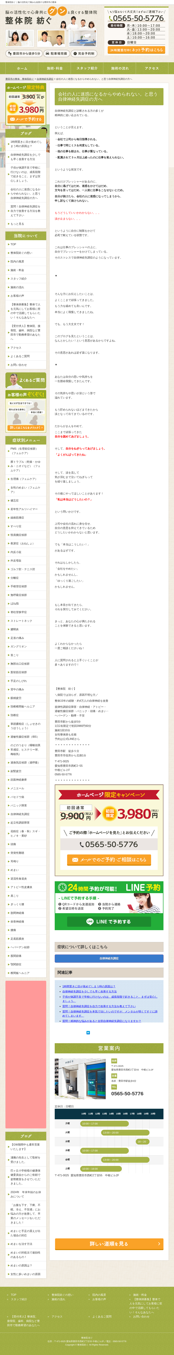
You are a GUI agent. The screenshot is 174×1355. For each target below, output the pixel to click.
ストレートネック (21, 620)
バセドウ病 (17, 797)
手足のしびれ (19, 680)
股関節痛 (16, 955)
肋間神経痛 (17, 912)
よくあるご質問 (20, 356)
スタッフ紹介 (19, 278)
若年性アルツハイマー (24, 509)
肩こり (15, 895)
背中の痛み (17, 689)
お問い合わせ (19, 364)
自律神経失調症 (45, 79)
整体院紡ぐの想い (21, 252)
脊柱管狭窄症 (19, 612)
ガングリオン (19, 646)
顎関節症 (16, 964)
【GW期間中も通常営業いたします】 (25, 1146)
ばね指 (15, 603)
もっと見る (17, 223)
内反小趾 (16, 552)
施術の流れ (17, 287)
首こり (15, 655)
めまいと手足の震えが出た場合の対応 (25, 1233)
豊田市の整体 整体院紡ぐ (19, 79)
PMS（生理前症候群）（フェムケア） (24, 451)
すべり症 (16, 526)
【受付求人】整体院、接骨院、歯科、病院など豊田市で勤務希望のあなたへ (25, 332)
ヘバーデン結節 (20, 947)
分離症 (15, 577)
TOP (13, 244)
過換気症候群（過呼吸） (25, 762)
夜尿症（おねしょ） (23, 543)
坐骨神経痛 (17, 921)
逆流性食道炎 (19, 878)
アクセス (16, 347)
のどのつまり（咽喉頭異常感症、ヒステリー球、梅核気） (25, 749)
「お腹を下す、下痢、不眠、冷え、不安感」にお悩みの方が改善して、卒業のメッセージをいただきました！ (25, 1214)
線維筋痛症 (17, 517)
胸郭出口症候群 (20, 663)
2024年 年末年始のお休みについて (26, 1194)
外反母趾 (16, 560)
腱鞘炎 (15, 629)
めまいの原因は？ (21, 1265)
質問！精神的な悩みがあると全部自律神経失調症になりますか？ (101, 1021)
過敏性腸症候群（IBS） (25, 736)
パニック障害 (19, 805)
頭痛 (13, 844)
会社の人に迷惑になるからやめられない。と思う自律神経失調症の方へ (25, 193)
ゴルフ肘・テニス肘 (23, 569)
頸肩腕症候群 (19, 534)
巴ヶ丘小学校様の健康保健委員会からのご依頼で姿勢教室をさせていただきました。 (25, 1177)
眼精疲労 (16, 698)
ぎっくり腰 (17, 904)
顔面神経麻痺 (19, 779)
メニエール (17, 788)
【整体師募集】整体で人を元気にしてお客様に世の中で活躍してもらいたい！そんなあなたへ (25, 311)
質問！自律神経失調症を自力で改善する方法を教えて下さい (99, 1006)
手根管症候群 (19, 586)
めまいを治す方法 (21, 1243)
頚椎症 (15, 715)
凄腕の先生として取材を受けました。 (25, 1159)
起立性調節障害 (20, 822)
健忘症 (15, 500)
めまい (15, 870)
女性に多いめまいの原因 (25, 1274)
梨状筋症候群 (19, 672)
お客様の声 (17, 295)
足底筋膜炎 (17, 938)
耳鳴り (15, 861)
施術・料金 (17, 270)
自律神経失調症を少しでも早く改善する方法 (89, 991)
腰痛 (13, 930)
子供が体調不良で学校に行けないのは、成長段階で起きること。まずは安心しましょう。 (25, 174)
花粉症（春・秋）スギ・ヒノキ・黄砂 (25, 833)
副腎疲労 (16, 771)
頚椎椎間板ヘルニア (23, 706)
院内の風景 (17, 261)
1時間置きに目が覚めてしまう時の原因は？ (89, 986)
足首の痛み (17, 638)
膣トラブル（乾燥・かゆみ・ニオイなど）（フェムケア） (25, 466)
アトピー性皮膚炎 (21, 887)
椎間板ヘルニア (20, 973)
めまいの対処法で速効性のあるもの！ (25, 1254)
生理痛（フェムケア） (24, 478)
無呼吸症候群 (19, 595)
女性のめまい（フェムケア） (25, 489)
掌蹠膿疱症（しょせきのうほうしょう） (25, 726)
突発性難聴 (17, 852)
